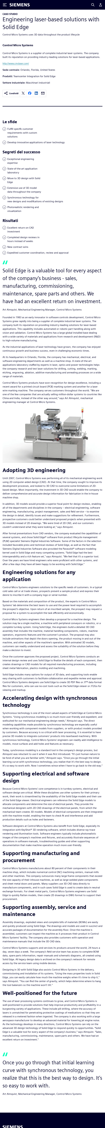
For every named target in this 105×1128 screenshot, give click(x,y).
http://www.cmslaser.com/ (16, 63)
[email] (43, 93)
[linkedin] (36, 93)
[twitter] (23, 93)
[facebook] (30, 93)
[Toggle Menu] (5, 5)
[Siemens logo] (20, 4)
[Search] (93, 5)
